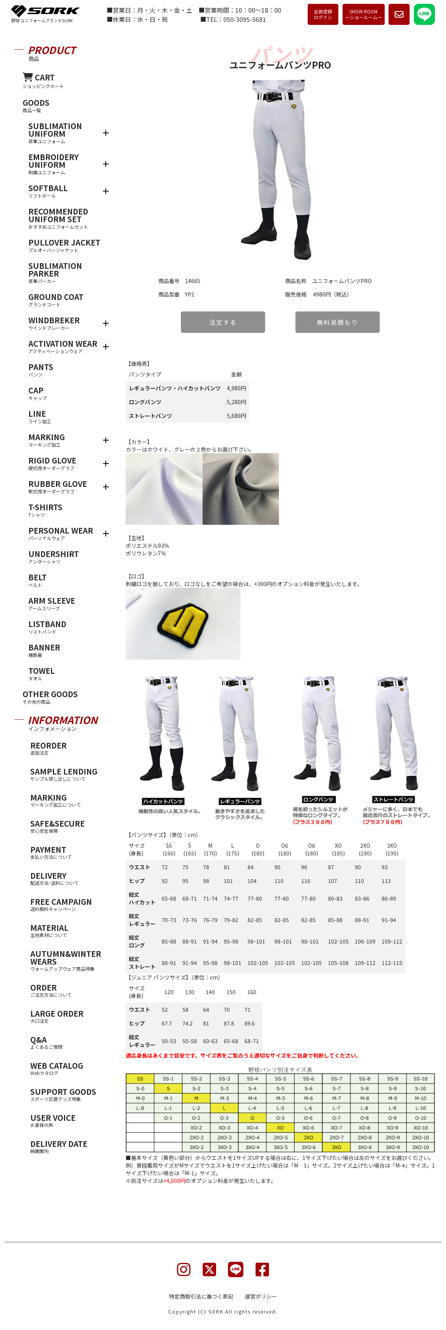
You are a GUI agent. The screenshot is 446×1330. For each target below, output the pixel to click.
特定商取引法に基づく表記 (201, 1296)
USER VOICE (67, 1120)
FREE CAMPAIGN (67, 904)
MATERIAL (67, 930)
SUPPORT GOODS (67, 1094)
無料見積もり (337, 322)
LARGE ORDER (67, 1016)
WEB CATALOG (67, 1068)
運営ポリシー (261, 1296)
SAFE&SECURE (67, 826)
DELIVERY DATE (67, 1146)
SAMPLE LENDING (67, 774)
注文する (223, 322)
